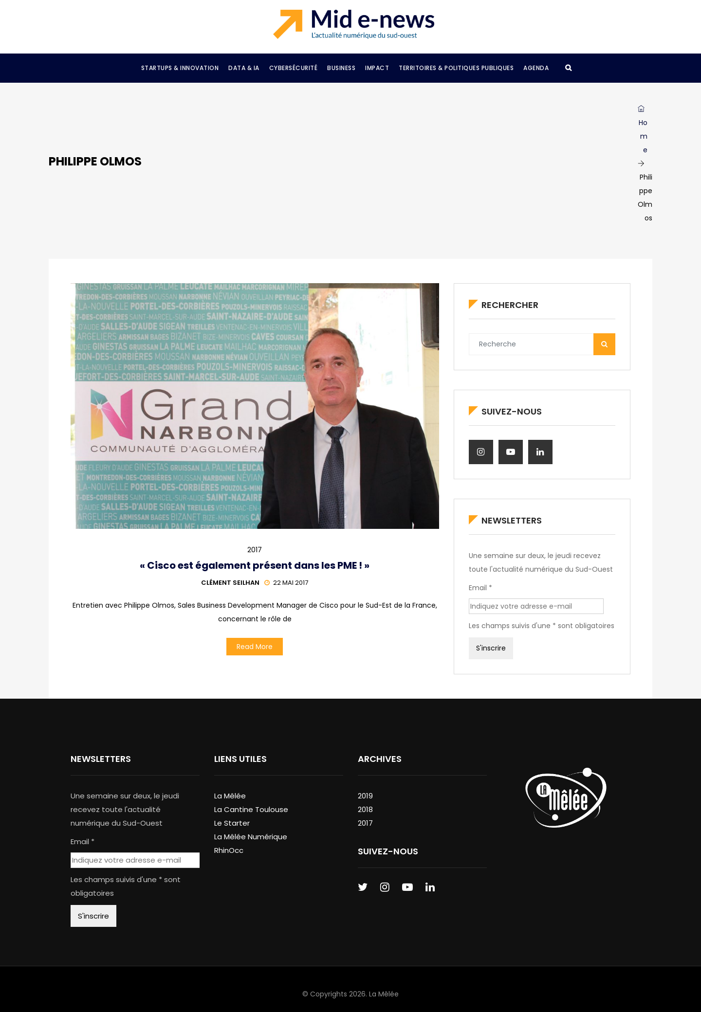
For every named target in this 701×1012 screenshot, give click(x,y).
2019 (365, 796)
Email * (480, 588)
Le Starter (232, 823)
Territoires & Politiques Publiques (456, 68)
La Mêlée (230, 796)
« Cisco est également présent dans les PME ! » (254, 565)
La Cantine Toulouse (251, 809)
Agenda (536, 68)
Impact (377, 68)
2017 (254, 549)
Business (341, 68)
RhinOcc (228, 850)
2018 (365, 809)
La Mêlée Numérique (250, 836)
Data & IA (243, 68)
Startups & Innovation (180, 68)
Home (642, 130)
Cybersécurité (293, 68)
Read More (255, 646)
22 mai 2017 (286, 582)
